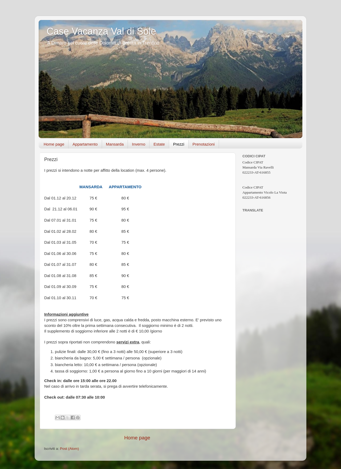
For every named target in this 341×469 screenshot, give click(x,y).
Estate (159, 144)
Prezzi (178, 144)
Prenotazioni (204, 144)
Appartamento (85, 144)
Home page (54, 144)
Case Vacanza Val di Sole (101, 31)
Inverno (138, 144)
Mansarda (115, 144)
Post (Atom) (69, 449)
